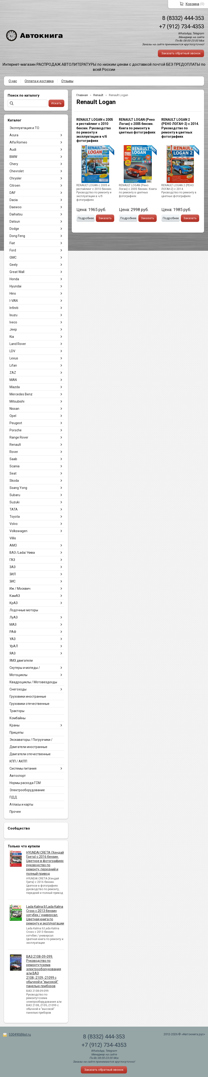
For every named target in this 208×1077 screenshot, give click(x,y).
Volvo (14, 524)
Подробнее (86, 218)
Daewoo (16, 207)
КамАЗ (15, 596)
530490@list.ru (20, 1034)
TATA (14, 509)
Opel (13, 416)
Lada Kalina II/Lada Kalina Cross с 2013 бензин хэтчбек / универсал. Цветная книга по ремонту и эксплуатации (45, 915)
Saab (13, 459)
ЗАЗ (13, 567)
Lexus (14, 358)
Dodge (14, 229)
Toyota (15, 516)
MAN (13, 380)
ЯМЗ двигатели (21, 660)
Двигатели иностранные (28, 747)
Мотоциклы (18, 675)
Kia (12, 336)
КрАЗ (14, 603)
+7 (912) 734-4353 (181, 26)
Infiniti (14, 308)
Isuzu (13, 315)
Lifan (13, 365)
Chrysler (16, 178)
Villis (13, 538)
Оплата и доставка (39, 81)
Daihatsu (16, 214)
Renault (15, 444)
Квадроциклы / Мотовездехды (33, 682)
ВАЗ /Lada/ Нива (22, 552)
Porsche (16, 430)
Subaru (15, 495)
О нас (13, 81)
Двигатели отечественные (30, 754)
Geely (14, 265)
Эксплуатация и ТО (24, 128)
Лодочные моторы (24, 610)
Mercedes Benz (21, 394)
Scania (15, 466)
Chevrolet (17, 171)
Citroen (15, 185)
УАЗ (13, 639)
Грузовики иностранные (28, 696)
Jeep (13, 329)
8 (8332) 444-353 (183, 18)
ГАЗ (12, 560)
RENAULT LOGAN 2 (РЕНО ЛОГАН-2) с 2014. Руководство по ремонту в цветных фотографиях (180, 128)
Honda (14, 279)
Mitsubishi (17, 401)
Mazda (15, 387)
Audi (13, 149)
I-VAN (14, 301)
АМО (13, 545)
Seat (13, 473)
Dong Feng (17, 236)
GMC (13, 257)
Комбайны (18, 718)
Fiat (12, 243)
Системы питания (23, 768)
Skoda (14, 480)
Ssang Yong (18, 488)
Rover (14, 452)
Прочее (15, 811)
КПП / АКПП (18, 761)
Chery (14, 164)
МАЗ (13, 624)
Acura (14, 135)
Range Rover (19, 437)
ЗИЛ (13, 574)
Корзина (192, 4)
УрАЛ (14, 646)
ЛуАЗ (14, 617)
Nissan (14, 408)
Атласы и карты (21, 804)
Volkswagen (18, 531)
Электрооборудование (27, 790)
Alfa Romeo (18, 142)
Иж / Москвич (20, 588)
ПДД (13, 797)
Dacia (14, 200)
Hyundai (15, 286)
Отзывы (67, 81)
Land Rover (18, 344)
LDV (12, 351)
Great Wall (17, 272)
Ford (13, 250)
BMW (13, 157)
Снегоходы (18, 689)
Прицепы (16, 732)
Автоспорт (18, 776)
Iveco (13, 322)
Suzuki (15, 502)
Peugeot (16, 423)
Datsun (15, 221)
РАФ (13, 632)
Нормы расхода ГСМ (25, 783)
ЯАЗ (13, 653)
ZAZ (13, 372)
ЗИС (13, 581)
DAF (13, 193)
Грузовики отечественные (29, 704)
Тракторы (17, 711)
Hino (13, 293)
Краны (15, 725)
